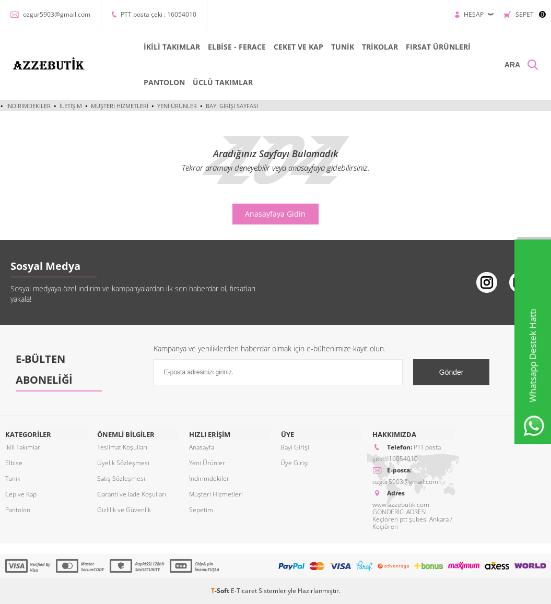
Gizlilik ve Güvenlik (124, 509)
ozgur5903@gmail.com (56, 14)
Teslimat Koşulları (122, 447)
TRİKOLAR (379, 47)
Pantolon (17, 509)
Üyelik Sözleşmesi (123, 462)
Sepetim (201, 509)
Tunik (12, 478)
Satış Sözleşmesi (121, 478)
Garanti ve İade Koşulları (131, 494)
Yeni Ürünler (177, 106)
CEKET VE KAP (298, 47)
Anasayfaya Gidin (275, 214)
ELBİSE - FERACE (236, 47)
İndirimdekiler (28, 106)
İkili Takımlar (22, 447)
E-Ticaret (244, 590)
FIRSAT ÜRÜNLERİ (437, 47)
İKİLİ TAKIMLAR (171, 47)
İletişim (71, 106)
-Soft (221, 590)
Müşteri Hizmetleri (119, 106)
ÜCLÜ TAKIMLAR (222, 82)
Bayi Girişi (294, 447)
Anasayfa (201, 447)
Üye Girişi (294, 462)
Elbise (13, 462)
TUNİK (342, 47)
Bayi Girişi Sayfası (232, 106)
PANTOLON (163, 82)
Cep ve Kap (21, 494)
